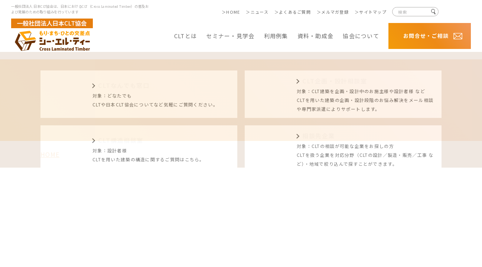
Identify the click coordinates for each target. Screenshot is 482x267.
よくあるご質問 (295, 12)
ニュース (259, 12)
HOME (233, 12)
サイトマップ (373, 12)
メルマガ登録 (335, 12)
